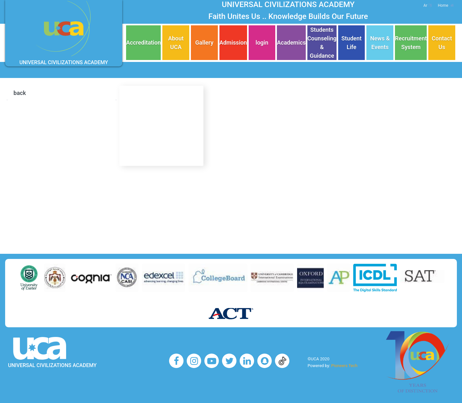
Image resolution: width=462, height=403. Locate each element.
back (19, 93)
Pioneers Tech (344, 365)
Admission (233, 42)
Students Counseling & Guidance (322, 42)
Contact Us (442, 42)
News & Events (380, 42)
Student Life (351, 42)
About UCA (176, 42)
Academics (291, 42)
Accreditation (143, 42)
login (261, 42)
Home (446, 5)
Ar (428, 5)
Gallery (204, 42)
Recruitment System (411, 42)
